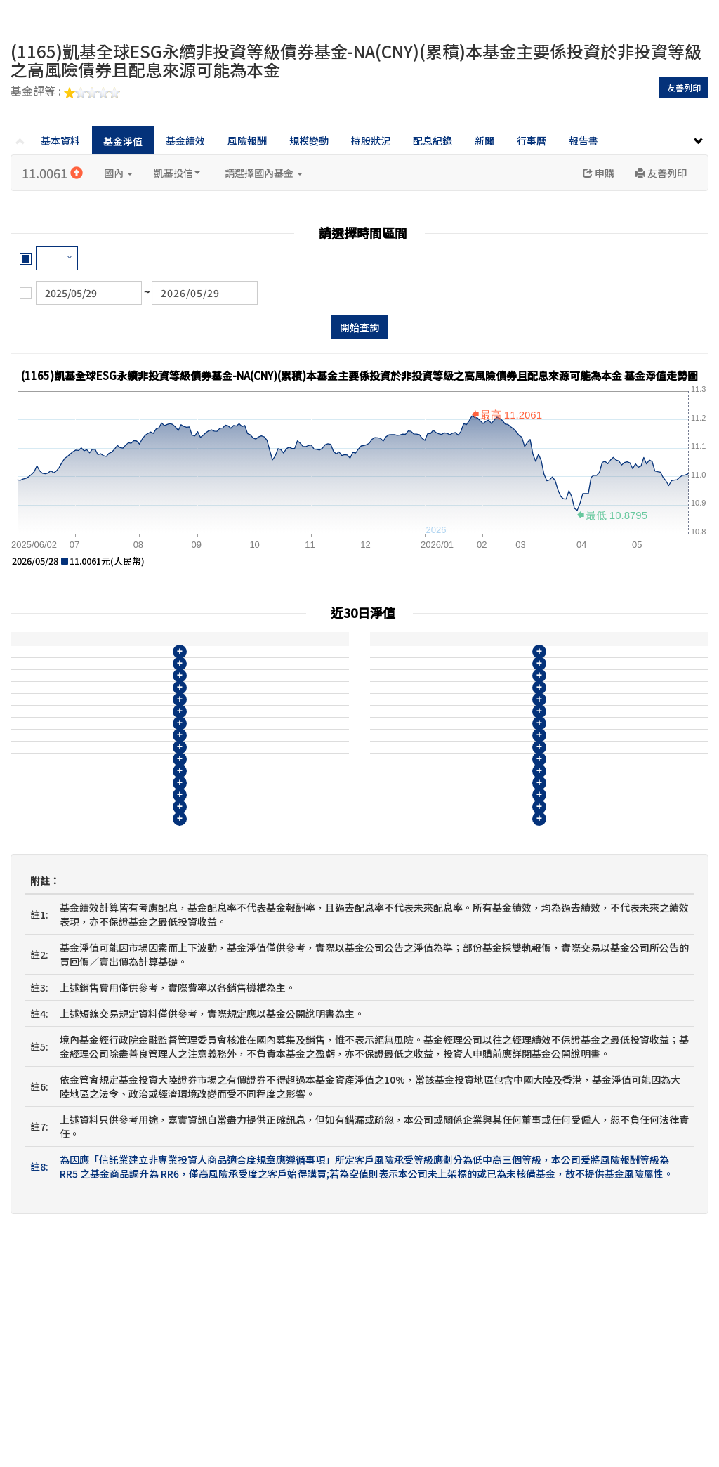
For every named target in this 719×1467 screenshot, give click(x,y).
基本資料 (60, 140)
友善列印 (684, 87)
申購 (598, 173)
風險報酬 (247, 140)
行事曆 (531, 140)
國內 (118, 173)
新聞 (484, 140)
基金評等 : (65, 92)
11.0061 (52, 173)
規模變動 (309, 140)
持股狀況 (370, 140)
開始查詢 (359, 327)
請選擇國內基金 (264, 173)
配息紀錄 (432, 140)
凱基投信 (177, 173)
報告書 (583, 140)
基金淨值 (123, 141)
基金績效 (185, 140)
